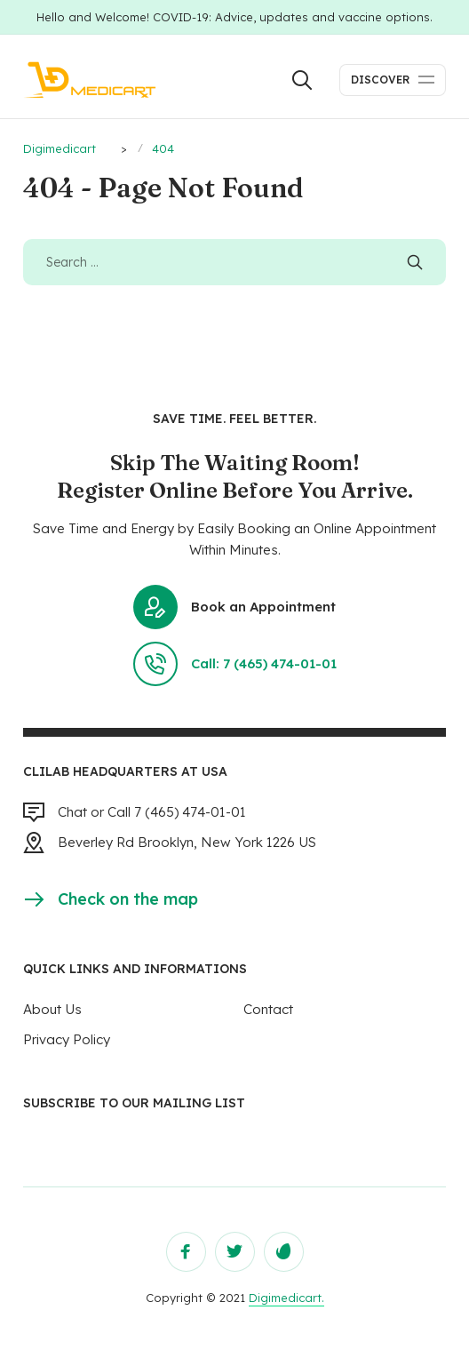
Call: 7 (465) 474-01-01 (235, 664)
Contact (268, 1009)
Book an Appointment (234, 607)
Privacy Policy (66, 1039)
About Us (52, 1009)
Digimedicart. (286, 1297)
